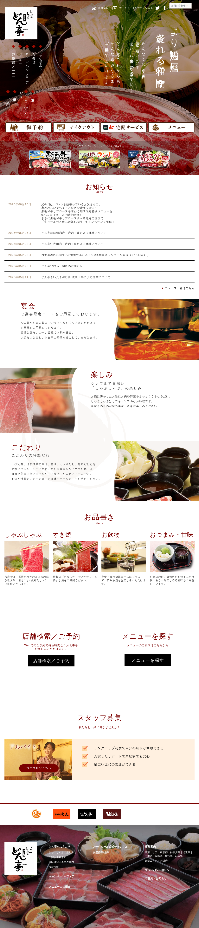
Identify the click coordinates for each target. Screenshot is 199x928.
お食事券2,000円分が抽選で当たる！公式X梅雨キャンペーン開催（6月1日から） (95, 255)
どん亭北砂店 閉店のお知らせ (62, 266)
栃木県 (169, 855)
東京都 (164, 852)
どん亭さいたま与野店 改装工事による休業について (76, 277)
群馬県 (179, 855)
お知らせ (34, 56)
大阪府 (164, 860)
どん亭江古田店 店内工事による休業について (72, 243)
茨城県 (159, 855)
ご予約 (8, 98)
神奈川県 (175, 852)
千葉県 (148, 855)
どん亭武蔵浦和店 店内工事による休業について (74, 232)
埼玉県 (186, 852)
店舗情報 (33, 96)
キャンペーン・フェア (27, 66)
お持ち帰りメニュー (13, 62)
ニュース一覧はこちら (180, 288)
